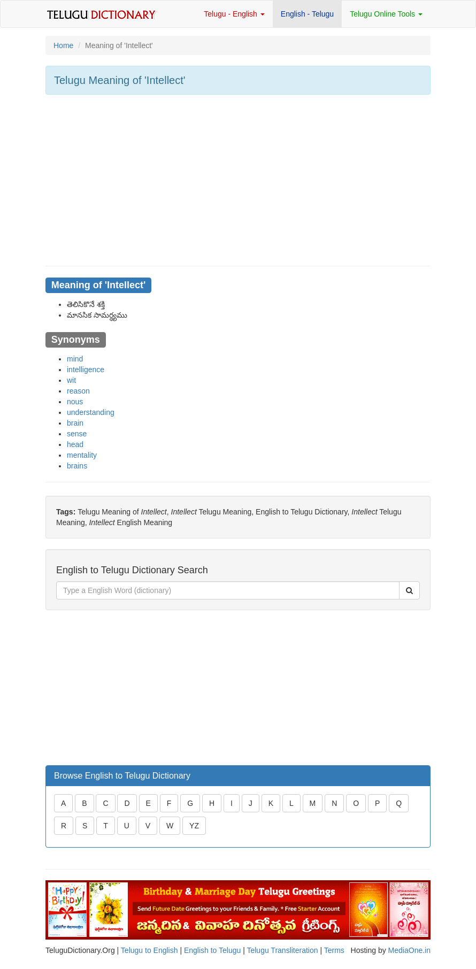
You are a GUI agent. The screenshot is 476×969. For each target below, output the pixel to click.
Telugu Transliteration (282, 950)
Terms (334, 950)
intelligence (85, 369)
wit (71, 380)
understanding (90, 412)
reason (78, 391)
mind (75, 359)
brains (77, 466)
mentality (82, 455)
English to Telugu (212, 950)
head (75, 444)
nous (75, 401)
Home (63, 45)
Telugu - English (234, 14)
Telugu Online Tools (386, 14)
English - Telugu (307, 14)
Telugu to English (149, 950)
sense (77, 433)
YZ (194, 825)
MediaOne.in (409, 950)
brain (75, 423)
